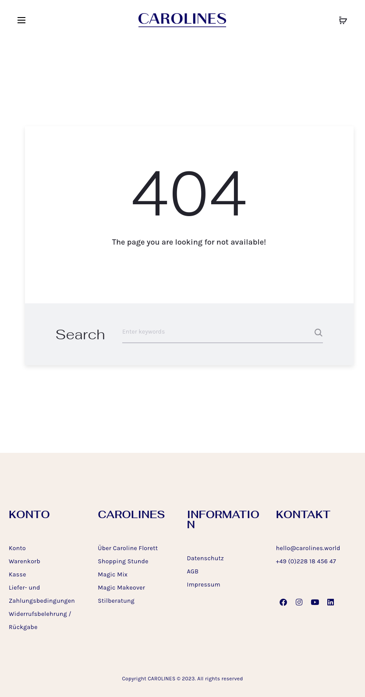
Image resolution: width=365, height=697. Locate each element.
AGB (193, 571)
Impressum (203, 584)
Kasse (17, 574)
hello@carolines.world (308, 548)
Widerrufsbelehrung (38, 614)
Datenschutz (205, 558)
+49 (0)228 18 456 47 (306, 561)
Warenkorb (24, 561)
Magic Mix (113, 574)
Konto (17, 548)
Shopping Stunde (123, 561)
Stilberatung (116, 601)
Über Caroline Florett (128, 548)
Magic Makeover (121, 587)
